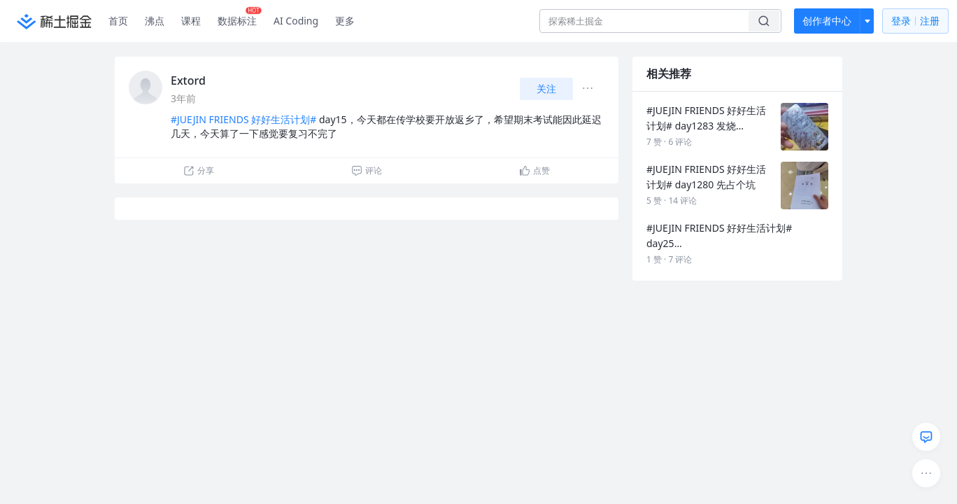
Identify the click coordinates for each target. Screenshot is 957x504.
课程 (191, 20)
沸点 (154, 20)
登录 (915, 21)
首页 (118, 20)
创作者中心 (826, 20)
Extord (188, 80)
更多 (345, 20)
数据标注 (240, 17)
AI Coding (296, 20)
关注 (546, 88)
